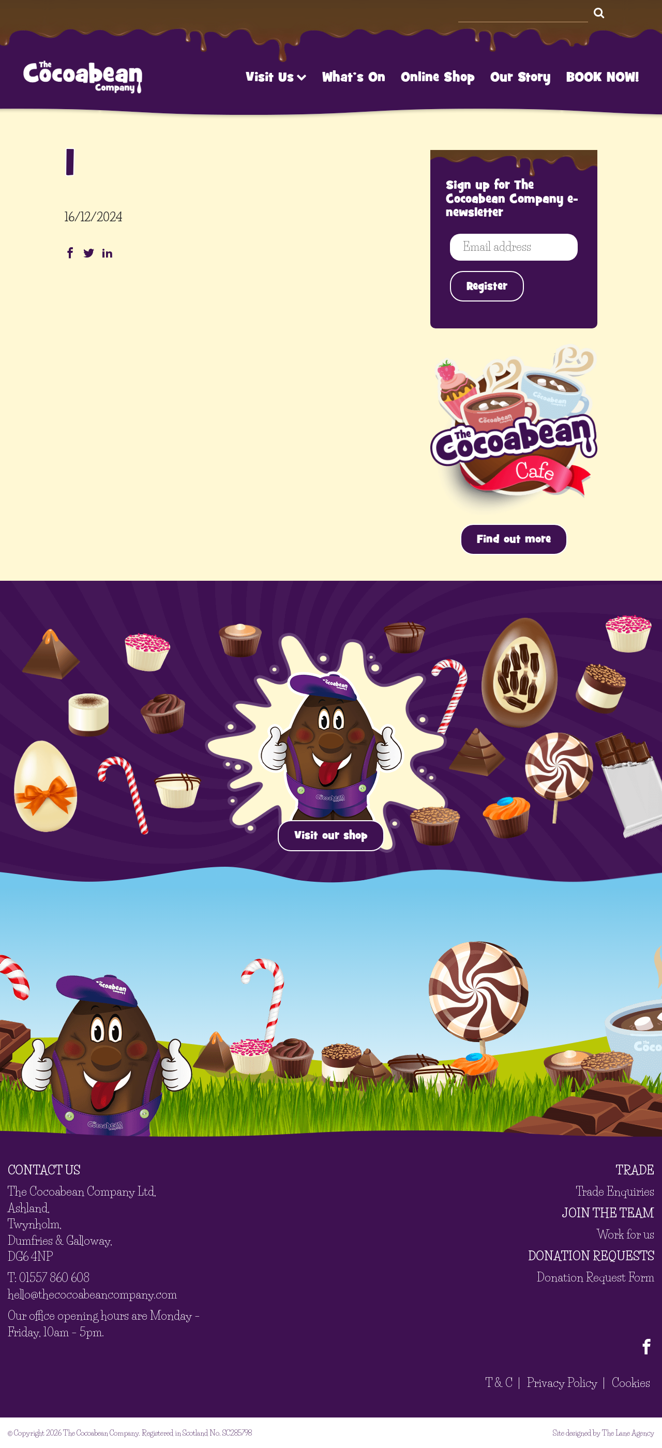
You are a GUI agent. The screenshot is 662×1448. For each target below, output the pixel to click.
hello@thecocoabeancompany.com (92, 1294)
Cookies (631, 1383)
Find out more (514, 539)
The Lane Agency (628, 1432)
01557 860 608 (54, 1278)
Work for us (625, 1235)
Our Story (520, 77)
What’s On (353, 77)
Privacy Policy (562, 1383)
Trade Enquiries (615, 1192)
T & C (499, 1383)
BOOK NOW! (602, 77)
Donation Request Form (595, 1277)
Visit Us (276, 77)
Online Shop (438, 77)
